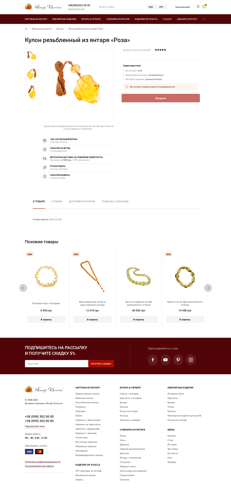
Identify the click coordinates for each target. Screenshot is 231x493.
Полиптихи (81, 437)
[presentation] (23, 288)
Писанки (124, 479)
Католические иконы (87, 402)
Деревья (124, 444)
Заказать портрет (187, 19)
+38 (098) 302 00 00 (39, 416)
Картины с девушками (88, 428)
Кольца (124, 415)
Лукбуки (172, 461)
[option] (32, 56)
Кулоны (60, 29)
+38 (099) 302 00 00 (39, 421)
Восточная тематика (86, 441)
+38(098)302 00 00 (79, 5)
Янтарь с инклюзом (130, 457)
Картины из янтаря (36, 19)
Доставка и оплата (82, 201)
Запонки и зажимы (130, 419)
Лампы (79, 479)
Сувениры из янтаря (118, 19)
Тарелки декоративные (132, 448)
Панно (79, 415)
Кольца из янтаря (177, 419)
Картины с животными (88, 419)
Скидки (167, 19)
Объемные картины (86, 446)
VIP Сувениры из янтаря (89, 470)
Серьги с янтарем (129, 393)
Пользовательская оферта (39, 465)
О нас (170, 440)
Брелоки (124, 453)
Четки (171, 406)
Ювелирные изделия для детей (184, 415)
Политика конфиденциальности (42, 461)
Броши (123, 402)
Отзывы (57, 201)
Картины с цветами (86, 433)
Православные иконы (88, 393)
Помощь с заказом (115, 201)
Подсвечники (127, 475)
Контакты (173, 453)
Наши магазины (180, 7)
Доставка (173, 448)
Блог (170, 457)
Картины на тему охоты (88, 424)
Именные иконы (85, 397)
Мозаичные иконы (86, 475)
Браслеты (173, 397)
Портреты (81, 406)
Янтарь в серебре (91, 19)
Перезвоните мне (76, 9)
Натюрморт (82, 450)
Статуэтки (125, 461)
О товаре (39, 201)
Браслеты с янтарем (131, 397)
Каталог (172, 435)
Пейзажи (80, 411)
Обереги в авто (128, 466)
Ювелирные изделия (64, 19)
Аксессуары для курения (133, 470)
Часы (123, 440)
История (172, 444)
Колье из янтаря (128, 411)
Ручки (123, 435)
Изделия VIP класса (146, 19)
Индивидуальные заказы (89, 455)
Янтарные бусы (176, 393)
